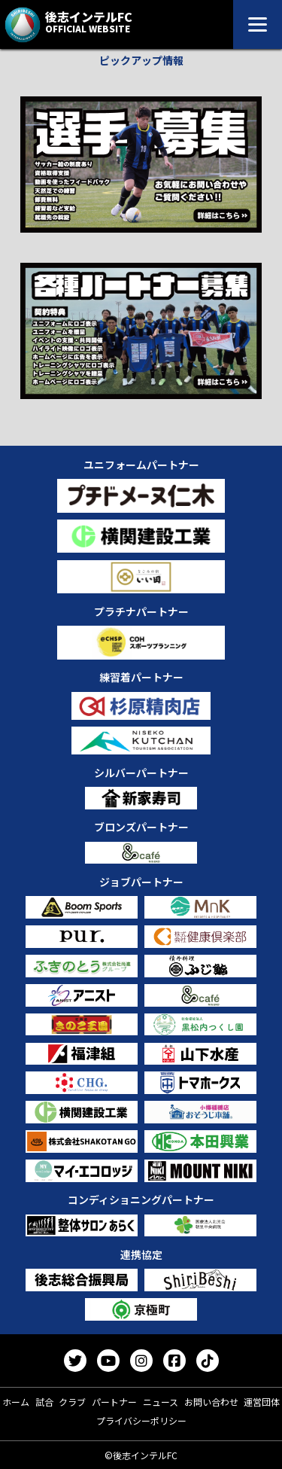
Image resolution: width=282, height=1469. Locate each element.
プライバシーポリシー (141, 1420)
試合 (44, 1401)
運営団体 (262, 1401)
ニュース (160, 1401)
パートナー (114, 1401)
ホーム (15, 1401)
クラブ (72, 1401)
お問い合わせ (211, 1401)
